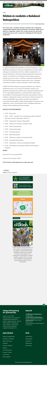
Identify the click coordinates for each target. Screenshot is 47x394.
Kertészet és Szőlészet (8, 339)
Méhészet (5, 343)
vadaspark (6, 170)
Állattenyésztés (6, 357)
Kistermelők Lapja (7, 341)
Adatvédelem (29, 336)
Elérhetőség (29, 345)
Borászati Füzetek (7, 352)
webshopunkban (30, 320)
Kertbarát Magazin (7, 345)
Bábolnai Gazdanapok (25, 2)
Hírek (4, 12)
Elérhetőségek (18, 2)
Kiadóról (4, 2)
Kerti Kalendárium (7, 350)
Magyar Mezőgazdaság (9, 336)
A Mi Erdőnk (32, 2)
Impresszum (28, 341)
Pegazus (5, 348)
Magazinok (8, 2)
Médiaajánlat (13, 2)
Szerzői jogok (29, 339)
